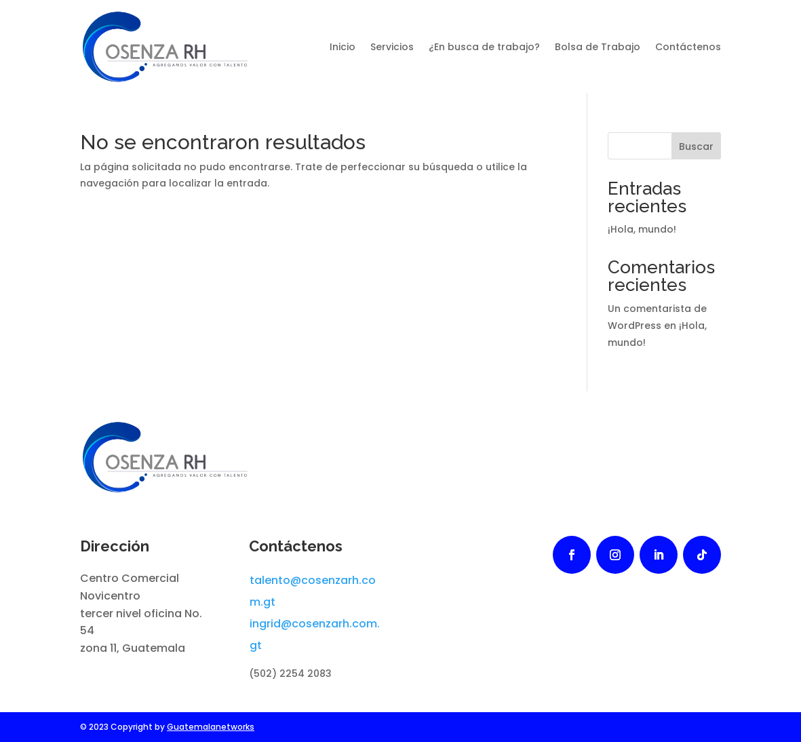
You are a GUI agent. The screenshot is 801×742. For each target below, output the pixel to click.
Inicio (342, 47)
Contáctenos (688, 47)
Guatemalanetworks (210, 727)
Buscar (696, 146)
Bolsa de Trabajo (597, 47)
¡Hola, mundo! (642, 229)
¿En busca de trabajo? (484, 47)
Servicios (392, 47)
